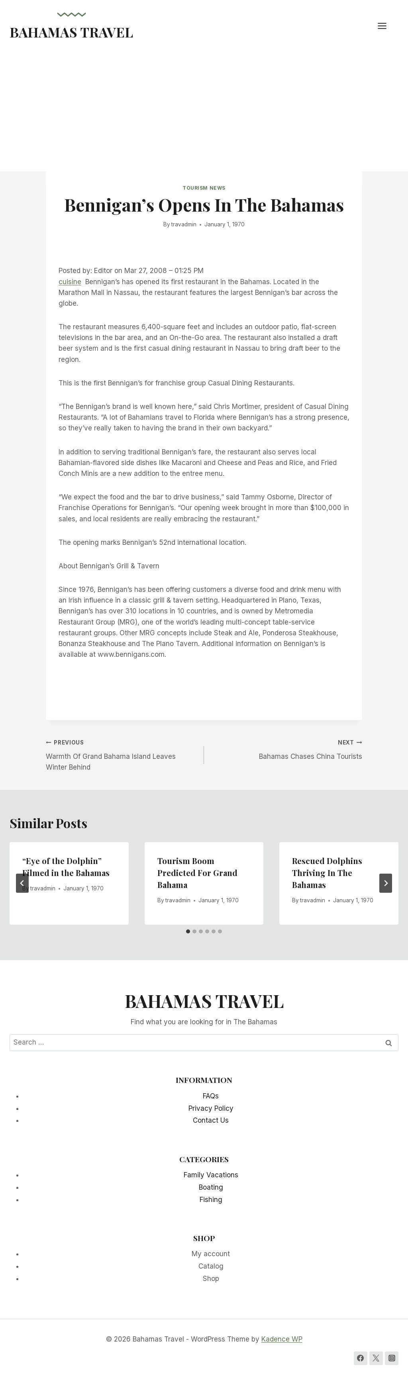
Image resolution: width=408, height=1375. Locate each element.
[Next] (385, 883)
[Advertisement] (204, 111)
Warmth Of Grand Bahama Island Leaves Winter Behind (121, 754)
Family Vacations (211, 1175)
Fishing (211, 1200)
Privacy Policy (210, 1108)
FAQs (211, 1096)
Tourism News (204, 188)
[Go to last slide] (22, 883)
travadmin (183, 224)
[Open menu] (386, 25)
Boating (211, 1187)
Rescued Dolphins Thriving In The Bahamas (327, 872)
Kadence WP (281, 1339)
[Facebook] (360, 1358)
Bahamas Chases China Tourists (286, 748)
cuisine (70, 282)
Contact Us (211, 1120)
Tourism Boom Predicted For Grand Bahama (197, 872)
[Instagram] (391, 1358)
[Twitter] (376, 1358)
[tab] (188, 931)
